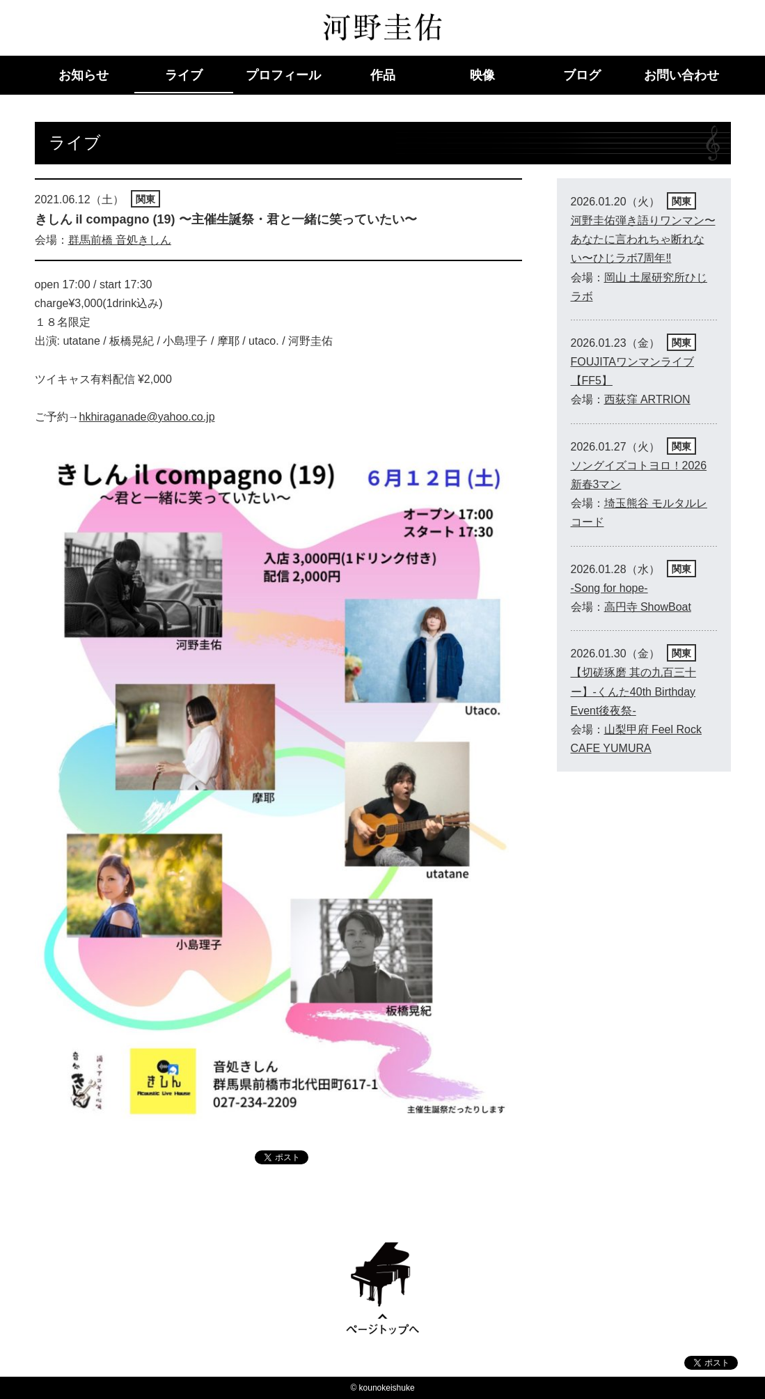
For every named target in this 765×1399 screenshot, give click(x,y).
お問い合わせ (681, 75)
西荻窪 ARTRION (647, 399)
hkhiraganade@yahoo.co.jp (147, 417)
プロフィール (283, 75)
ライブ (184, 75)
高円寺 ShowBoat (647, 607)
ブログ (582, 75)
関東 (145, 199)
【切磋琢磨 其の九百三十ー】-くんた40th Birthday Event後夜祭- (633, 691)
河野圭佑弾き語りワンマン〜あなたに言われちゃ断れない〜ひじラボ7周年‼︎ (643, 239)
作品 (382, 75)
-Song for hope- (609, 588)
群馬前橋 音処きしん (119, 240)
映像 (482, 75)
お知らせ (83, 75)
